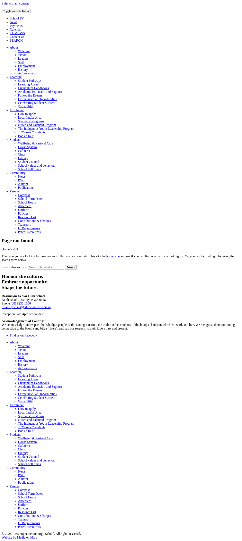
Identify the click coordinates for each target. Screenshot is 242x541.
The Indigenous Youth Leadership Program (46, 128)
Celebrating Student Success (36, 103)
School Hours (27, 202)
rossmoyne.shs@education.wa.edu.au (26, 307)
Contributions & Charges (34, 221)
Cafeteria (24, 150)
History (23, 69)
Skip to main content (15, 3)
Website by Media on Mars (19, 537)
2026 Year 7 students (31, 132)
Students (15, 139)
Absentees (25, 206)
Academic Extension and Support (40, 91)
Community (17, 173)
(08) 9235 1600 (21, 303)
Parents (14, 191)
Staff (21, 62)
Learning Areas (28, 84)
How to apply (27, 114)
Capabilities (26, 106)
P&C (21, 180)
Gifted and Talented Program (37, 125)
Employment (26, 66)
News (21, 176)
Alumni (23, 184)
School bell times (29, 169)
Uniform (23, 209)
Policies (23, 213)
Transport (24, 224)
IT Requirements (29, 228)
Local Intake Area (30, 117)
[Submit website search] (71, 267)
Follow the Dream (30, 95)
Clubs (22, 154)
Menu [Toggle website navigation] (16, 11)
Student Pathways (29, 80)
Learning (16, 77)
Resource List (27, 217)
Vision (22, 55)
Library (23, 158)
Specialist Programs (31, 121)
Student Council (28, 162)
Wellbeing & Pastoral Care (35, 143)
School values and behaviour (37, 165)
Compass (24, 195)
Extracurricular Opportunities (37, 99)
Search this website (14, 267)
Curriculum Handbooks (33, 88)
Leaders (23, 58)
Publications (26, 187)
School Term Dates (30, 198)
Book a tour (26, 136)
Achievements (27, 73)
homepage (113, 256)
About (14, 47)
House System (27, 147)
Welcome (24, 51)
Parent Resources (29, 232)
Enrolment (17, 110)
